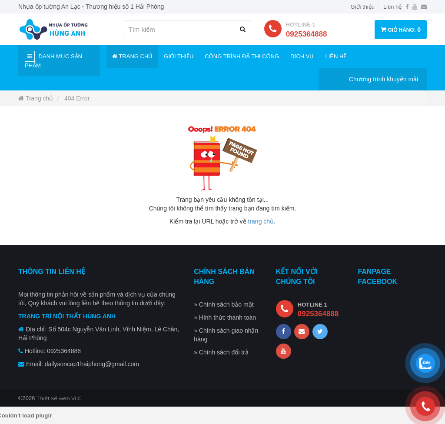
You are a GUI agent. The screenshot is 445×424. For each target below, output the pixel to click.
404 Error (77, 98)
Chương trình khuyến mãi (383, 79)
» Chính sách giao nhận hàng (226, 335)
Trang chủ (132, 56)
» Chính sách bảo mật (223, 304)
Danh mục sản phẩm (53, 60)
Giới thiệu (363, 6)
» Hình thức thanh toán (225, 317)
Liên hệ (392, 6)
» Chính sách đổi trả (221, 352)
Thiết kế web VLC (59, 398)
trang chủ (261, 221)
